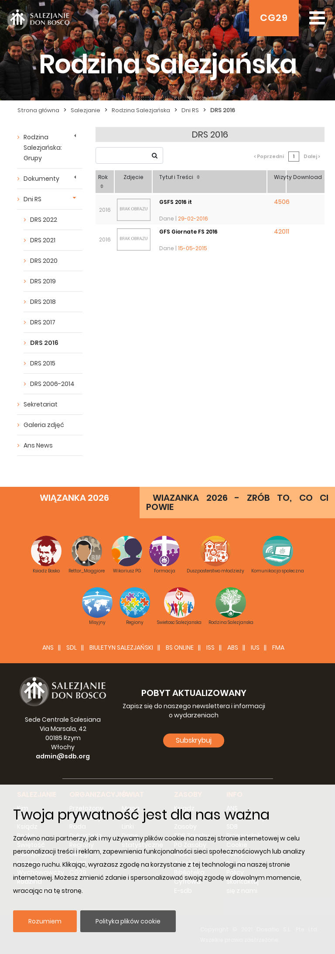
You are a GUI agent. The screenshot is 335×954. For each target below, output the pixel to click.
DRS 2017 (42, 322)
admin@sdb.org (63, 756)
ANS (48, 647)
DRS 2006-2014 (52, 383)
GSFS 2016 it (175, 202)
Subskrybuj (194, 740)
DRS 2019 (43, 281)
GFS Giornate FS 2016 (188, 231)
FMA (278, 647)
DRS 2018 (43, 301)
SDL (71, 647)
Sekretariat (41, 404)
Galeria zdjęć (44, 424)
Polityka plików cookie (128, 921)
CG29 (274, 17)
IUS (255, 647)
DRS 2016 (44, 342)
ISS (210, 647)
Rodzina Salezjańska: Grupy (43, 147)
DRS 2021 (42, 240)
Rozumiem (45, 921)
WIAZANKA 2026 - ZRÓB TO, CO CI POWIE (237, 502)
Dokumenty (41, 178)
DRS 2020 (44, 260)
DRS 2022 (43, 219)
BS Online (180, 647)
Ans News (38, 445)
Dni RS (32, 199)
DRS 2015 (42, 363)
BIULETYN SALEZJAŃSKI (121, 647)
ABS (232, 647)
